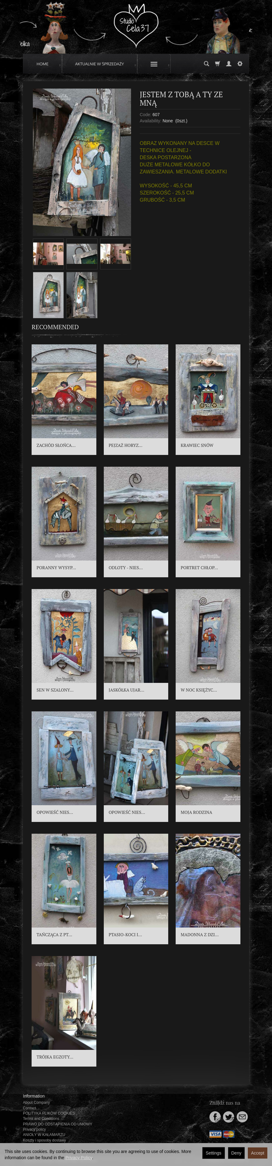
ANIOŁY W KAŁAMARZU (44, 1135)
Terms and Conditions (41, 1118)
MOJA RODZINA (196, 812)
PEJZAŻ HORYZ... (126, 445)
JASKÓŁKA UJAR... (126, 690)
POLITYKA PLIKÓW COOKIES (49, 1113)
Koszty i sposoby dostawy (44, 1140)
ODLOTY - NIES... (126, 567)
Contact (29, 1108)
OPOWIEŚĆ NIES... (55, 812)
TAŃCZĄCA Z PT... (54, 934)
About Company (36, 1102)
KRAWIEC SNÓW (197, 445)
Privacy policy (34, 1129)
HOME (43, 63)
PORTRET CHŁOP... (199, 567)
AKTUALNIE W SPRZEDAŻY (99, 63)
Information (34, 1096)
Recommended (55, 327)
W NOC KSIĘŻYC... (199, 690)
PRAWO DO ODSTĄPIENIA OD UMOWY (57, 1124)
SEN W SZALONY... (55, 690)
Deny (236, 1153)
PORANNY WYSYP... (56, 567)
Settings (214, 1153)
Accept (257, 1153)
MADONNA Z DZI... (200, 934)
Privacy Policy (78, 1157)
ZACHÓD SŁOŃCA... (56, 445)
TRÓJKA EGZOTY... (55, 1057)
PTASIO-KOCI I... (125, 934)
